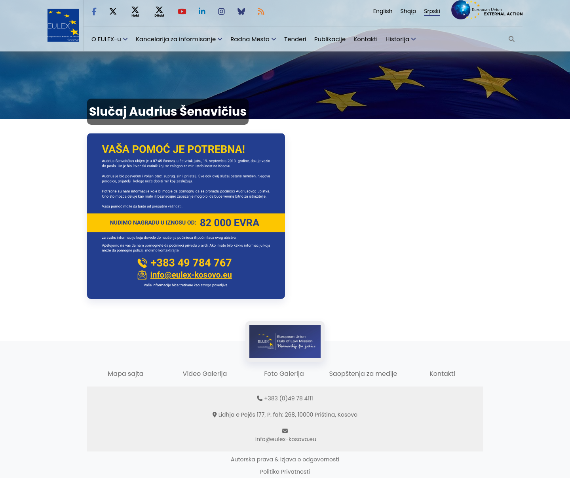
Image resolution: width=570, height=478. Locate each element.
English (383, 11)
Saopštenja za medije (363, 373)
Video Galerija (205, 373)
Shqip (408, 11)
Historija (397, 39)
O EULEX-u (106, 39)
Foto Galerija (284, 373)
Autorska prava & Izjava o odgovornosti (285, 459)
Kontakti (365, 39)
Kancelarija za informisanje (176, 39)
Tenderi (295, 39)
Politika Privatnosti (285, 472)
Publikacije (330, 39)
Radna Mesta (250, 39)
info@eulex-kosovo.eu (285, 439)
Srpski (432, 11)
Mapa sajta (125, 373)
